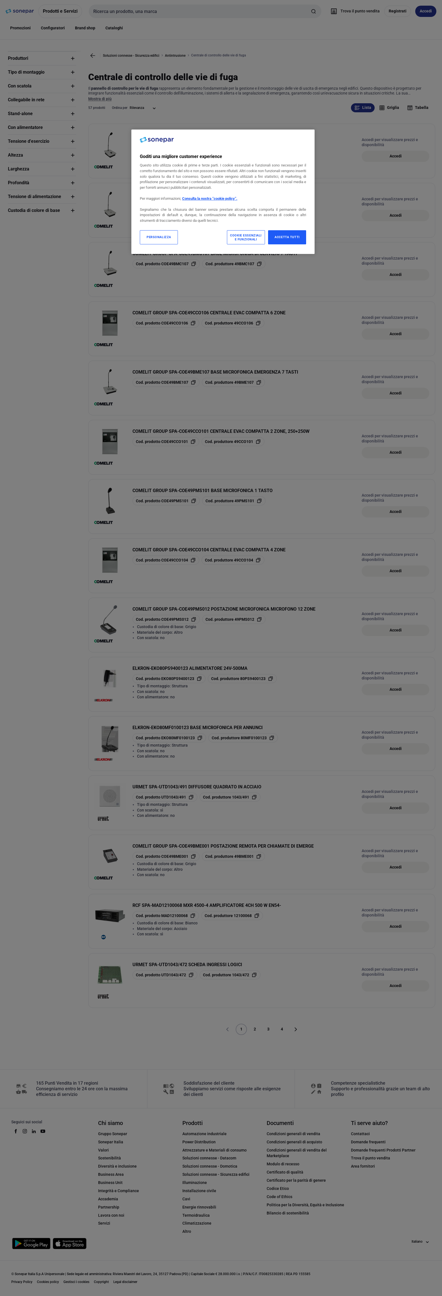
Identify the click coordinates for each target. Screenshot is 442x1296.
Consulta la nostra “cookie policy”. (209, 198)
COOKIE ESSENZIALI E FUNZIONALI (246, 237)
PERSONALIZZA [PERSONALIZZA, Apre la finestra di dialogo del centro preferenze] (159, 237)
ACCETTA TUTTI (287, 237)
